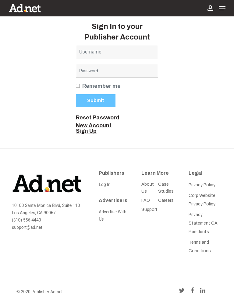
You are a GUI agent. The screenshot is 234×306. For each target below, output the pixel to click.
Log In (104, 184)
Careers (166, 200)
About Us (147, 188)
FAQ (145, 200)
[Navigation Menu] (222, 8)
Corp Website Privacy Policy (202, 199)
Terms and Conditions (200, 246)
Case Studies (166, 188)
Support (149, 209)
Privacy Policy (202, 185)
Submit (95, 100)
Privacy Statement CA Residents (203, 223)
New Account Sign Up (94, 128)
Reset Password (97, 118)
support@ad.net (27, 227)
